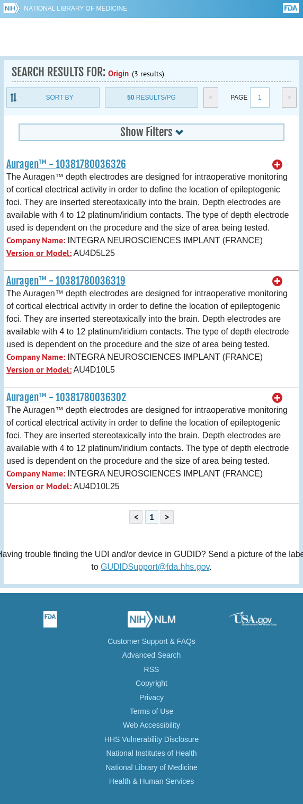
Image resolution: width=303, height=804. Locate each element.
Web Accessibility (151, 725)
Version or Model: (39, 253)
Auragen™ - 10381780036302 (66, 397)
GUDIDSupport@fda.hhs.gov (155, 566)
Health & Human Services (151, 781)
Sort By (59, 97)
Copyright (151, 683)
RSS (151, 669)
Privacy (151, 697)
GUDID (152, 37)
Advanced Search (151, 655)
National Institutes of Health (151, 753)
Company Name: (35, 240)
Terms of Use (151, 711)
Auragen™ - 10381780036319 (66, 281)
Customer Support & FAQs (151, 641)
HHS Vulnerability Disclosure (151, 739)
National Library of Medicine (75, 8)
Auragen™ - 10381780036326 (66, 164)
